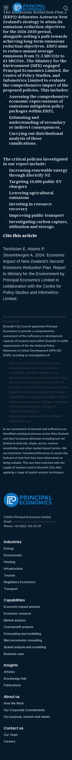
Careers (9, 741)
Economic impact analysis (22, 607)
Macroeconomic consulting (23, 640)
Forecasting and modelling (22, 634)
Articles (9, 672)
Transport (10, 589)
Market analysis (15, 620)
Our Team (11, 735)
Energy (9, 548)
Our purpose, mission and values (27, 717)
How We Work (14, 703)
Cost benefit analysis (18, 627)
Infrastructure (13, 568)
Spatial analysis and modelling (25, 647)
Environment (13, 555)
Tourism (9, 575)
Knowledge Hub (15, 678)
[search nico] (55, 8)
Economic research (17, 613)
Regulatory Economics (19, 582)
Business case (14, 654)
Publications (12, 685)
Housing (9, 562)
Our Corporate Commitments (24, 710)
